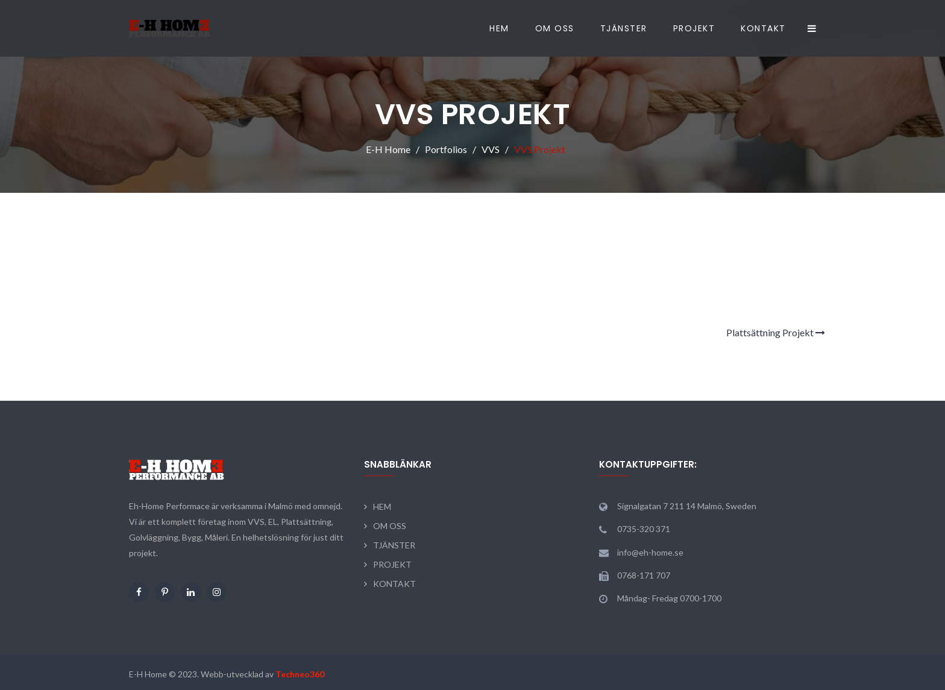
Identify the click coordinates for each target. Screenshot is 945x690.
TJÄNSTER (623, 28)
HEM (499, 28)
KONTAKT (763, 28)
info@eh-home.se (650, 552)
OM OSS (554, 28)
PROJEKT (694, 28)
